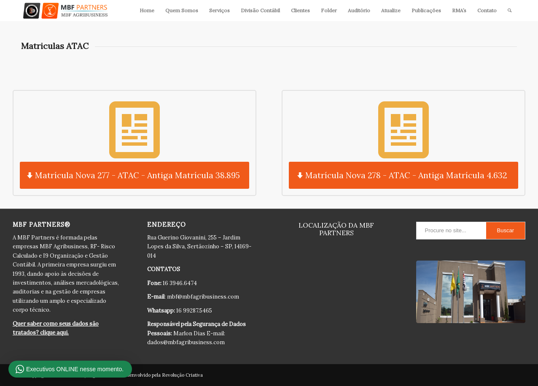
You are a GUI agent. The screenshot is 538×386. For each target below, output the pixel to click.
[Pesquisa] (509, 10)
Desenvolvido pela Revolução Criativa (162, 375)
